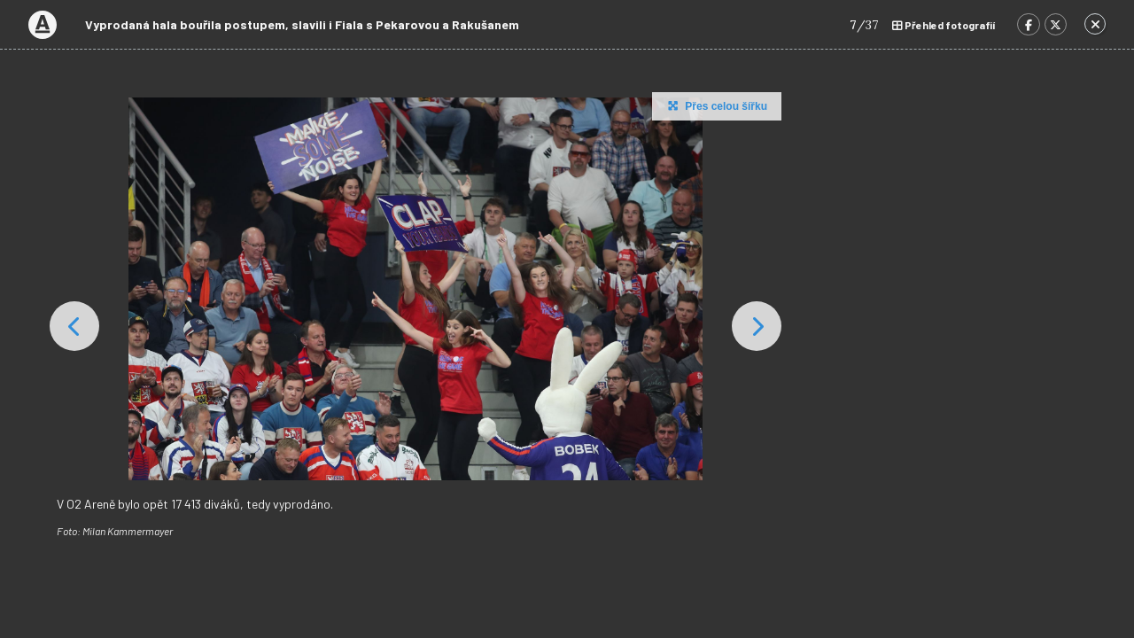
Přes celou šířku (715, 105)
